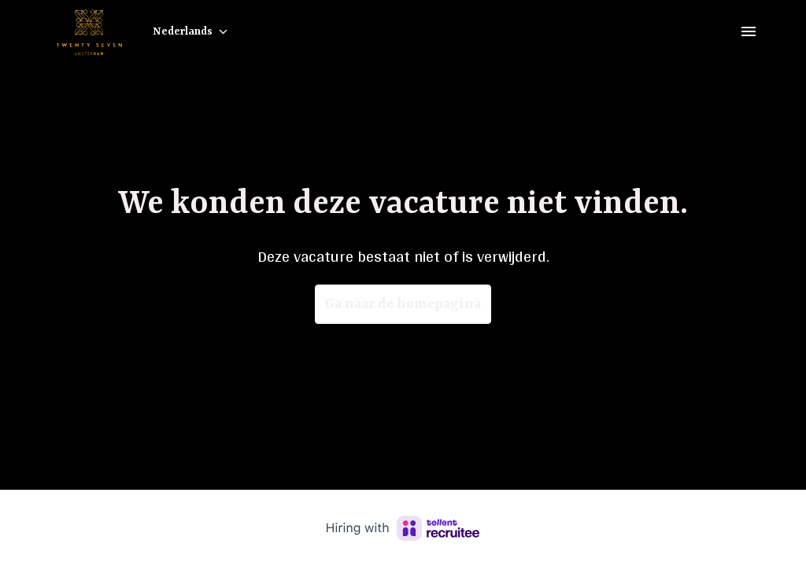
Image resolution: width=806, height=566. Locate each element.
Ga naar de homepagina (403, 304)
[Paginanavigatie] (748, 31)
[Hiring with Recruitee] (403, 528)
